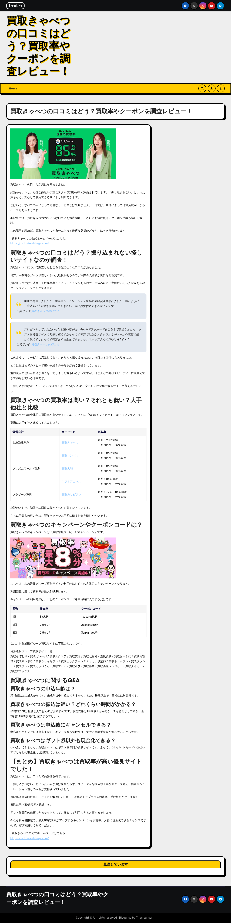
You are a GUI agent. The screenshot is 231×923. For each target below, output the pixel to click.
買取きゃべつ (70, 442)
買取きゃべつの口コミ (45, 311)
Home (13, 88)
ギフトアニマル (71, 481)
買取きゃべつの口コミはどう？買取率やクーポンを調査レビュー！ (38, 46)
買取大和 (67, 468)
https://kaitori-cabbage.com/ (29, 243)
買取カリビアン (71, 494)
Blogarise (125, 917)
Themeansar (144, 917)
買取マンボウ (70, 455)
